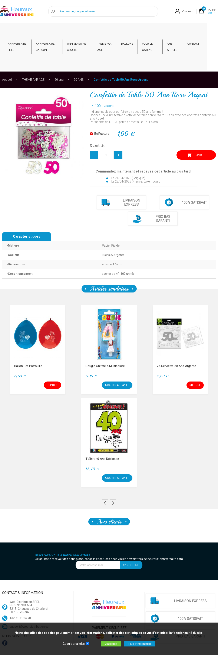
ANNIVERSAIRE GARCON (47, 30)
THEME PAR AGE (111, 30)
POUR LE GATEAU (155, 30)
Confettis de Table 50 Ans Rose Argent (121, 45)
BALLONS (135, 27)
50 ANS (79, 45)
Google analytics (74, 643)
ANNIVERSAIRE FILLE (17, 30)
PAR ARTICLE (182, 30)
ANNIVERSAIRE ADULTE (80, 30)
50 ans (59, 45)
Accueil (7, 45)
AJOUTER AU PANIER (117, 351)
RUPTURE (196, 121)
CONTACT (204, 27)
